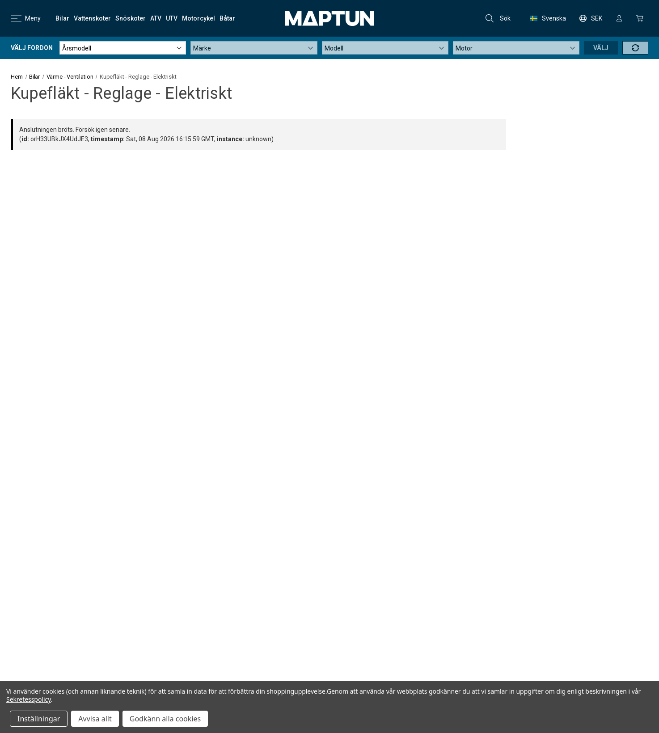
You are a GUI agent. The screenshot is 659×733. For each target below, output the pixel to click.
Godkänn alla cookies (165, 719)
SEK (590, 18)
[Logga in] (619, 18)
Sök (498, 18)
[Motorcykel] (198, 18)
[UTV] (171, 18)
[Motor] (516, 48)
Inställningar (38, 719)
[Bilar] (62, 18)
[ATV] (155, 18)
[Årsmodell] (122, 48)
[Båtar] (227, 18)
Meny (26, 18)
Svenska (548, 18)
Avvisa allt (94, 719)
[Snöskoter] (130, 18)
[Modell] (385, 48)
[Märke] (253, 48)
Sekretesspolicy (28, 699)
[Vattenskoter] (92, 18)
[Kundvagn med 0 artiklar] (640, 18)
